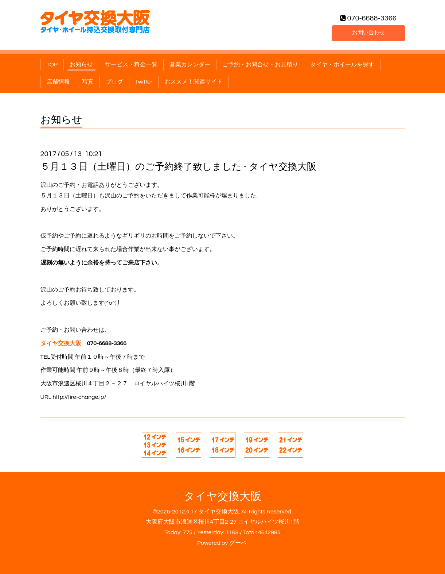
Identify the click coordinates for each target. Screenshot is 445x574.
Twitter (144, 82)
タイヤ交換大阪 (222, 496)
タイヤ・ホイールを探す (342, 65)
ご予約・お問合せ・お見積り (260, 65)
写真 (88, 82)
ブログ (114, 82)
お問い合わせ (368, 32)
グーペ (238, 543)
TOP (52, 65)
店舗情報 (58, 82)
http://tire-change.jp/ (79, 397)
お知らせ (81, 65)
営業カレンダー (189, 65)
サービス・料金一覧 (131, 65)
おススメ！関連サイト (193, 82)
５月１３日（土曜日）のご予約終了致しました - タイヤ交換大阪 (178, 167)
